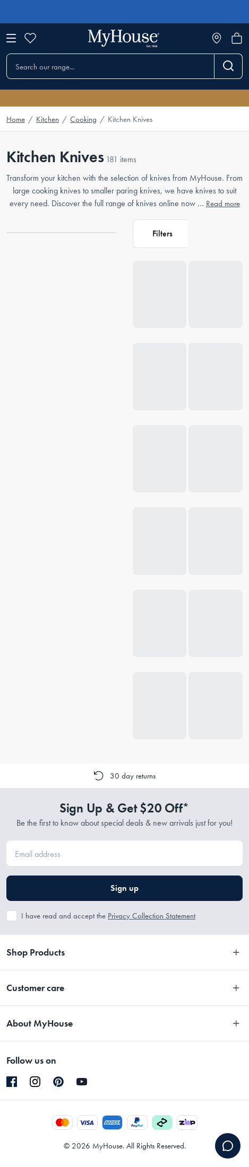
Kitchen (47, 119)
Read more (223, 203)
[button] (160, 233)
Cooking (83, 119)
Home (15, 119)
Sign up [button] (124, 888)
